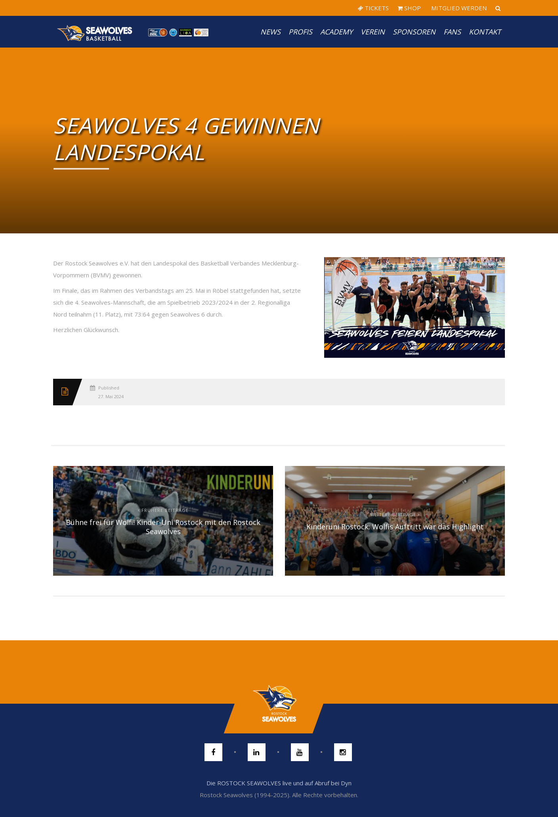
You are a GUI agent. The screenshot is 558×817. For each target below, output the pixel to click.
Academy (336, 31)
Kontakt (485, 31)
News (270, 31)
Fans (452, 31)
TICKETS (373, 8)
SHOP (409, 8)
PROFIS (300, 31)
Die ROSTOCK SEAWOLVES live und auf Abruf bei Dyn (279, 783)
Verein (373, 31)
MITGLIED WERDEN (458, 8)
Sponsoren (414, 31)
